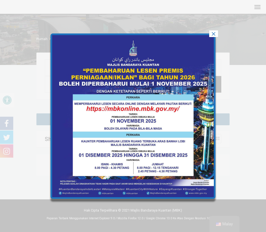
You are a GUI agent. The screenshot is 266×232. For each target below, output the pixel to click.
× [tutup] (213, 33)
